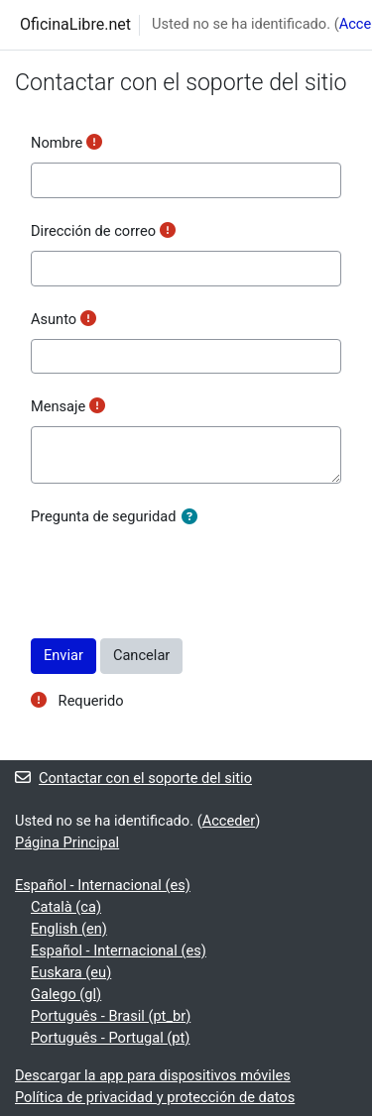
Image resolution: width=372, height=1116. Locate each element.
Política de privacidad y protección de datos (155, 1097)
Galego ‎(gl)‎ (66, 994)
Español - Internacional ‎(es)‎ (102, 885)
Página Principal (67, 842)
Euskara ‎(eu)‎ (71, 972)
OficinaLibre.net (75, 24)
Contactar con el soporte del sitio (133, 778)
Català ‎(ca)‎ (66, 907)
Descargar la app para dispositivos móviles (153, 1075)
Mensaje (58, 406)
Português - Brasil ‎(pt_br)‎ (110, 1016)
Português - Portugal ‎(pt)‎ (110, 1038)
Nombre (56, 143)
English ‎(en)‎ (69, 929)
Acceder (229, 821)
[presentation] (181, 575)
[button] (193, 518)
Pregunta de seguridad (104, 516)
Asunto (53, 319)
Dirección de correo (93, 231)
